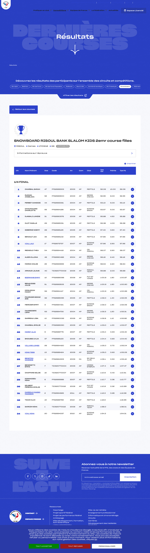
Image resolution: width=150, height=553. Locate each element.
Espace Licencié (133, 10)
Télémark (137, 97)
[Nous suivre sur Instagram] (140, 3)
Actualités (113, 10)
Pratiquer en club (41, 10)
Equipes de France (78, 10)
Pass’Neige (58, 521)
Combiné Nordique (95, 97)
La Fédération (98, 10)
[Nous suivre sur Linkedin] (145, 3)
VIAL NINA (29, 425)
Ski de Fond (36, 97)
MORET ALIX (30, 343)
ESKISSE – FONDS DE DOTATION (83, 2)
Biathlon (25, 97)
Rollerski (69, 97)
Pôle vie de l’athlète (97, 521)
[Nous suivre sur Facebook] (134, 3)
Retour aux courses (23, 120)
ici (94, 500)
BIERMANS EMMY (32, 289)
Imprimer (130, 175)
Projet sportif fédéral (63, 524)
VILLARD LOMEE (32, 357)
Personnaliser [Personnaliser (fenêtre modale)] (107, 546)
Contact (29, 524)
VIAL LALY (29, 255)
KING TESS (30, 363)
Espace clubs (103, 2)
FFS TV (128, 2)
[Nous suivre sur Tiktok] (143, 3)
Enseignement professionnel (101, 524)
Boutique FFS (117, 2)
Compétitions (59, 10)
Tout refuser (75, 546)
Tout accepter (44, 546)
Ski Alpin (15, 97)
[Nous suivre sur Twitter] (137, 3)
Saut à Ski (80, 97)
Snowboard (125, 97)
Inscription (130, 488)
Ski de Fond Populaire (53, 97)
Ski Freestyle (112, 97)
